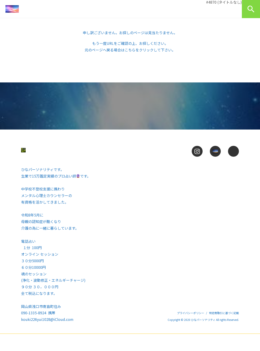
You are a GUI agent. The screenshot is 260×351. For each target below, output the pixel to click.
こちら (130, 50)
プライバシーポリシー (190, 313)
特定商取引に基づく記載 (224, 313)
